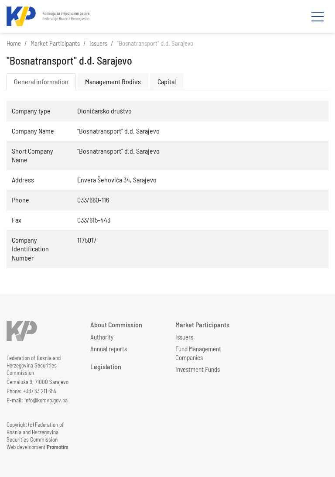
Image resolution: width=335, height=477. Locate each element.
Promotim (57, 446)
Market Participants (55, 43)
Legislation (105, 366)
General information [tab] (41, 81)
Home (14, 43)
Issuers (98, 43)
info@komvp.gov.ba (46, 400)
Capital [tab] (166, 81)
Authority (101, 337)
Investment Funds (197, 369)
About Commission (116, 324)
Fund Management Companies (198, 353)
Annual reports (108, 349)
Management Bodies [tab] (113, 81)
